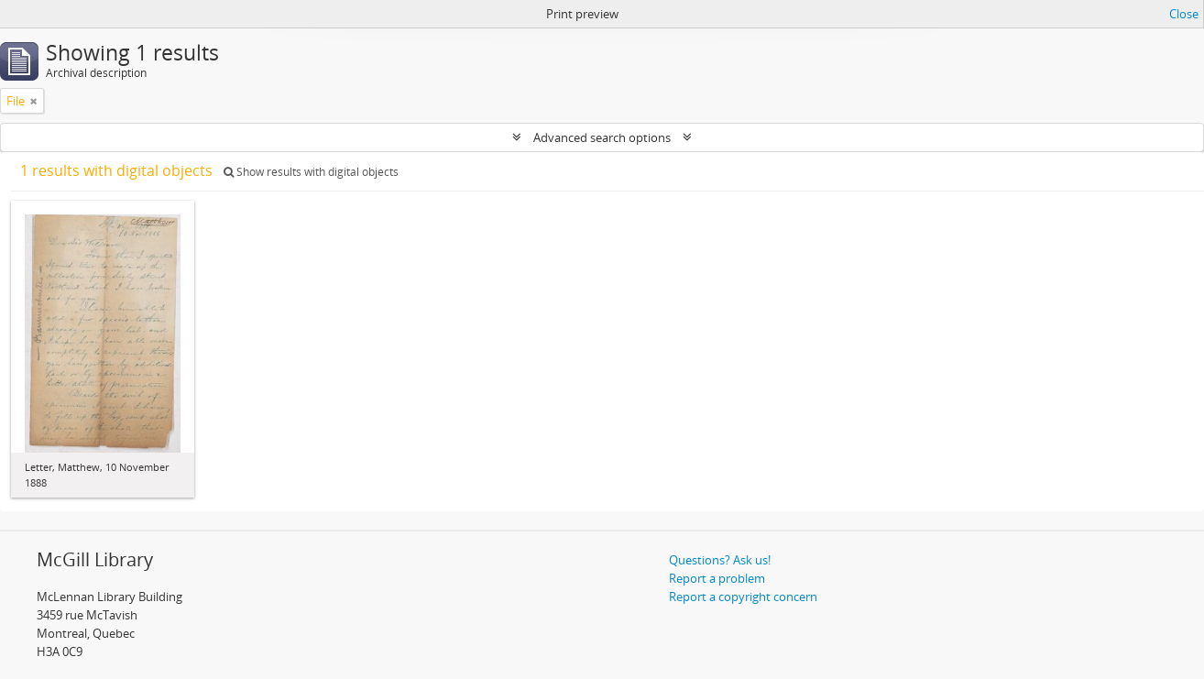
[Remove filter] (34, 101)
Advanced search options (602, 137)
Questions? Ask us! (720, 560)
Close (1184, 13)
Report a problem (717, 578)
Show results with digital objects (311, 172)
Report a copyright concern (743, 596)
